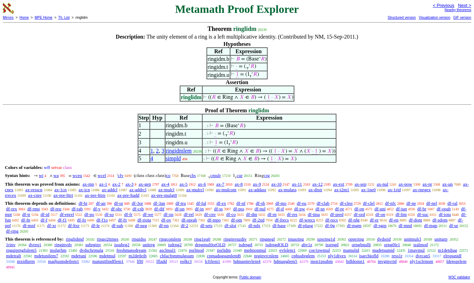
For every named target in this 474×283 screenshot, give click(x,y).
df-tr (26, 214)
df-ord (359, 214)
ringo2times (108, 239)
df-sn (320, 208)
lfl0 (140, 261)
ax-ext (338, 184)
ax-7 (220, 184)
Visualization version (434, 17)
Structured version (401, 17)
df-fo (81, 220)
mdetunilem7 (46, 255)
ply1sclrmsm (421, 261)
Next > (464, 5)
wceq (77, 175)
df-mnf (29, 225)
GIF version (462, 17)
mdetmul (107, 255)
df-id (45, 214)
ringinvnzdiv (234, 239)
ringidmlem (179, 151)
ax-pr (427, 184)
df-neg (141, 225)
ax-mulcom (226, 189)
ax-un (447, 184)
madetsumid (384, 250)
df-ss (218, 208)
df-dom (415, 220)
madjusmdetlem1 (63, 261)
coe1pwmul (319, 250)
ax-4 (165, 184)
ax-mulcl (166, 189)
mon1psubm (321, 261)
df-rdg (354, 220)
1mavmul (416, 250)
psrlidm (224, 250)
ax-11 (297, 184)
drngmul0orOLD (210, 244)
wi (41, 175)
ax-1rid (394, 189)
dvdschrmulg (91, 250)
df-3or (137, 203)
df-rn (272, 214)
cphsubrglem (303, 255)
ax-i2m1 (341, 189)
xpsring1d (326, 239)
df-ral (452, 203)
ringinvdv (63, 244)
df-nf (240, 203)
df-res (292, 214)
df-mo (280, 203)
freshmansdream (131, 250)
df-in (199, 208)
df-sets (207, 225)
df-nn (164, 225)
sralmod (420, 244)
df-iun (401, 208)
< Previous (443, 5)
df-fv (122, 220)
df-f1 (62, 220)
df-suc (422, 214)
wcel (102, 175)
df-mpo (214, 220)
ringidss (139, 239)
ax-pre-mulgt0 (164, 195)
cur (240, 175)
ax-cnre (35, 195)
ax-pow (405, 184)
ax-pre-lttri (63, 195)
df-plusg (305, 225)
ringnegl (267, 239)
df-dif (159, 208)
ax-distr (315, 189)
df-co (231, 214)
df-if (280, 208)
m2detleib (138, 255)
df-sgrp (380, 225)
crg (267, 175)
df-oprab (189, 220)
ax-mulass (287, 189)
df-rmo (33, 208)
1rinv (10, 244)
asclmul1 (168, 250)
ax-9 (257, 184)
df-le (95, 225)
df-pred (336, 214)
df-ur (453, 225)
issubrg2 (122, 244)
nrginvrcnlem (266, 255)
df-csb (138, 208)
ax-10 (276, 184)
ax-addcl (109, 189)
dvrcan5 (423, 255)
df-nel (431, 203)
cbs (193, 175)
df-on (380, 214)
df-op (359, 208)
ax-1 (103, 184)
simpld (173, 158)
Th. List (64, 17)
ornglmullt (361, 244)
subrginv (93, 244)
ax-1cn (60, 189)
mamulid (351, 250)
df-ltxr (74, 225)
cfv (121, 175)
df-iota (445, 214)
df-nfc (390, 203)
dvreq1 (35, 244)
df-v (97, 208)
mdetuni (78, 255)
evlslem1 (287, 250)
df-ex (221, 203)
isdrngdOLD (276, 244)
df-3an (159, 203)
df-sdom (439, 220)
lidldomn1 (355, 261)
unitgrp (441, 239)
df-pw (299, 208)
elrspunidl (452, 255)
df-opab (444, 208)
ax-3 (129, 184)
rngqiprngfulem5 (21, 250)
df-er (374, 220)
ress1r (397, 255)
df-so (109, 214)
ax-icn (84, 189)
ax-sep (360, 184)
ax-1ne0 (368, 189)
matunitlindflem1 (108, 261)
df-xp (168, 214)
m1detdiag (447, 250)
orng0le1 (392, 244)
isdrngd (245, 244)
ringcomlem (170, 239)
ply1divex (337, 255)
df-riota (144, 220)
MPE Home (43, 17)
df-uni (380, 208)
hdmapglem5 (285, 261)
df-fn (25, 220)
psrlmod (196, 250)
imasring (296, 239)
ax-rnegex (422, 189)
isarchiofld (368, 255)
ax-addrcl (137, 189)
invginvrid (387, 261)
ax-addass (257, 189)
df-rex (11, 208)
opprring (356, 239)
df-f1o (102, 220)
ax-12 (317, 184)
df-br (421, 208)
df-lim (401, 214)
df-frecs (282, 220)
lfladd (161, 261)
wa (56, 175)
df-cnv (210, 214)
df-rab (77, 208)
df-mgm (354, 225)
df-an (100, 203)
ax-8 (239, 184)
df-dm (251, 214)
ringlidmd (74, 239)
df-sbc (116, 208)
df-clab (323, 203)
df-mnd (405, 225)
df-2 (184, 225)
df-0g (330, 225)
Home (24, 17)
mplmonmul (255, 250)
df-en (393, 220)
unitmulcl (412, 239)
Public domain (250, 277)
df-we (148, 214)
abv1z (306, 244)
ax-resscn (33, 189)
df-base (279, 225)
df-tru (180, 203)
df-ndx (254, 225)
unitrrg (148, 244)
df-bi (83, 203)
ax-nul (382, 184)
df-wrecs (307, 220)
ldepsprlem (456, 261)
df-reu (56, 208)
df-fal (201, 203)
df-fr (128, 214)
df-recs (331, 220)
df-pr (339, 208)
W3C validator (459, 277)
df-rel (189, 214)
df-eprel (67, 214)
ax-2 (116, 184)
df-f (44, 220)
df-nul (259, 208)
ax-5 (184, 184)
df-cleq (346, 203)
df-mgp (430, 225)
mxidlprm (26, 261)
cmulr (215, 175)
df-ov (166, 220)
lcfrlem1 (212, 261)
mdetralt (13, 255)
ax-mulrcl (195, 189)
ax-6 (202, 184)
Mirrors (8, 17)
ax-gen (145, 184)
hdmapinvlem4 (247, 261)
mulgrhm (58, 250)
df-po (89, 214)
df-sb (260, 203)
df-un (180, 208)
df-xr (51, 225)
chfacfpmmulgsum (177, 255)
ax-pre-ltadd (128, 195)
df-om (236, 220)
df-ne (411, 203)
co (168, 175)
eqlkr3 (185, 261)
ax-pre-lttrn (95, 195)
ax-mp (88, 184)
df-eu (301, 203)
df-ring (12, 231)
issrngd (332, 244)
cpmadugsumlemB (224, 255)
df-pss (238, 208)
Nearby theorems (457, 10)
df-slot (230, 225)
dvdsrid (384, 239)
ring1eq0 (202, 239)
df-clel (369, 203)
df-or (118, 203)
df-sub (117, 225)
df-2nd (258, 220)
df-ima (314, 214)
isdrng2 (175, 244)
